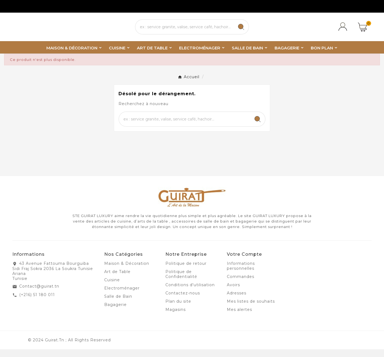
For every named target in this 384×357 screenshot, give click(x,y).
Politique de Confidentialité (181, 282)
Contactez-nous (182, 300)
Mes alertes (239, 317)
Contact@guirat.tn (39, 293)
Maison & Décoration (126, 271)
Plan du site (178, 309)
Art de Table (117, 279)
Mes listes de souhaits (251, 309)
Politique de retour (186, 271)
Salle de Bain (118, 304)
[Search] (241, 31)
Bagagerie (115, 312)
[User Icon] (343, 30)
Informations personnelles (241, 274)
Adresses (236, 300)
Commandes (240, 284)
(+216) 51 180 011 (37, 302)
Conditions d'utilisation (190, 292)
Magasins (175, 317)
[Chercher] (184, 31)
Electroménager (122, 295)
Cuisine (112, 287)
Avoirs (233, 292)
